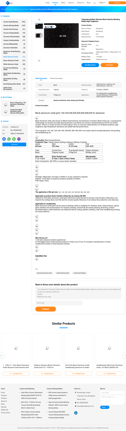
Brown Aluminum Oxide (14, 60)
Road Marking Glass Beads (14, 84)
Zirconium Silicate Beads (14, 37)
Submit (45, 309)
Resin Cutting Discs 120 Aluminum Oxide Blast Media (18, 104)
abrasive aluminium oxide (44, 273)
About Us (4, 401)
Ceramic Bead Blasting (14, 22)
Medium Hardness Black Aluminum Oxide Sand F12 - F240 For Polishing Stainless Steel (47, 367)
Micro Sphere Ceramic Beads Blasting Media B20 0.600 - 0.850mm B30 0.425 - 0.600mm (31, 414)
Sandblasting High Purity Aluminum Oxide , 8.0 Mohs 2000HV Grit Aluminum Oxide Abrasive (109, 367)
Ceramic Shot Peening (14, 29)
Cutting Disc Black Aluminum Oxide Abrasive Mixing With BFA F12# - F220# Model (18, 111)
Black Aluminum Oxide (14, 57)
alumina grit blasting (80, 273)
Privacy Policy (5, 413)
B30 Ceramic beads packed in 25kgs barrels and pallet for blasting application (58, 395)
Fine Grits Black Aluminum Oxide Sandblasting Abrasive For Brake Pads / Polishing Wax (77, 367)
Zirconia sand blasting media (14, 68)
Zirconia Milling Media (14, 44)
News (3, 404)
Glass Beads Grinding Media (14, 79)
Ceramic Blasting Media (14, 25)
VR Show (4, 398)
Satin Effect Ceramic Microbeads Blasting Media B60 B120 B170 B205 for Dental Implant (31, 395)
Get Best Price (90, 65)
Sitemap (3, 407)
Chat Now (117, 3)
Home (3, 392)
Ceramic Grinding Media (14, 40)
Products (4, 395)
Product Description (56, 78)
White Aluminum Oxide (14, 64)
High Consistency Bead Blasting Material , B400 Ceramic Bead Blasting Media (59, 405)
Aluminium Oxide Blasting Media (14, 52)
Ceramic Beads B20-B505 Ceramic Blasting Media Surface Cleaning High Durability (59, 414)
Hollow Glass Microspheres (14, 88)
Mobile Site (4, 410)
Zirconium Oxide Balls (14, 48)
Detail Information (41, 78)
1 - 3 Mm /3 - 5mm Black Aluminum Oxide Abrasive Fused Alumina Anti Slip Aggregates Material (16, 367)
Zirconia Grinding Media (14, 33)
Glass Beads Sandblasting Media (14, 74)
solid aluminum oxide (63, 273)
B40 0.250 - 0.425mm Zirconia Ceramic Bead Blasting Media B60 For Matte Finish (31, 405)
